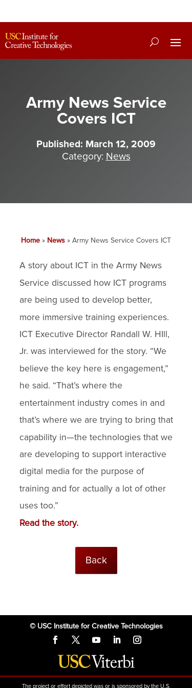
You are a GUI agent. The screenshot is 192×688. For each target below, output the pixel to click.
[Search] (154, 41)
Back (96, 560)
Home (30, 240)
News (118, 156)
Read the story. (48, 523)
